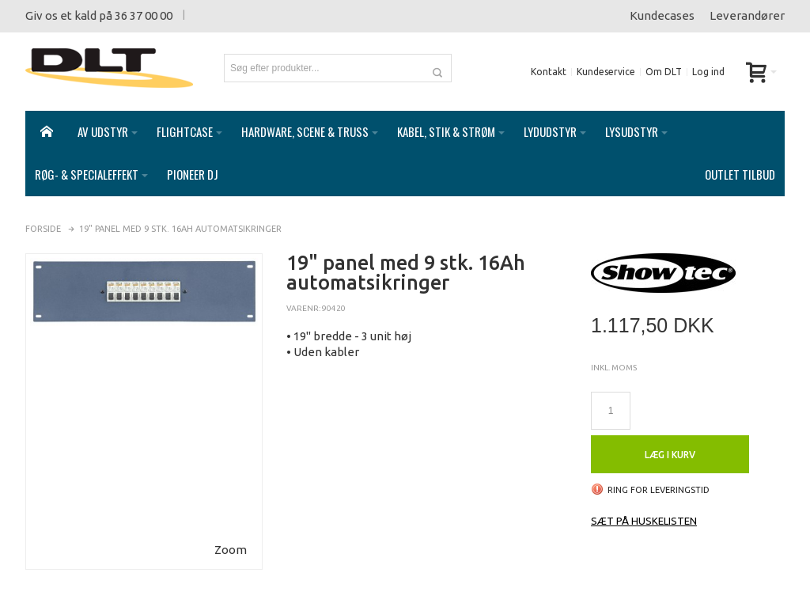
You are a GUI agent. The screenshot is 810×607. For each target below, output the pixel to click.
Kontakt (548, 71)
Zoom (230, 534)
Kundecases (662, 15)
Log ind (708, 71)
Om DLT (663, 71)
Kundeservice (606, 71)
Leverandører (747, 15)
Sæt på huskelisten (644, 504)
